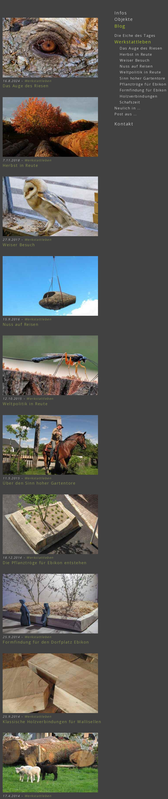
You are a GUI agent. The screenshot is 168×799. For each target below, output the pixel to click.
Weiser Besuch (19, 245)
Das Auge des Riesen (26, 86)
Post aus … (125, 113)
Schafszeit (130, 102)
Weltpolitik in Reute (25, 403)
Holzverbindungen (52, 721)
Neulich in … (127, 108)
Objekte (123, 19)
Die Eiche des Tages (135, 35)
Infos (120, 13)
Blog (119, 26)
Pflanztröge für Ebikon (44, 562)
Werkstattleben (38, 81)
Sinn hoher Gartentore (39, 483)
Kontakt (123, 124)
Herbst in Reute (20, 165)
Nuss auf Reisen (20, 324)
